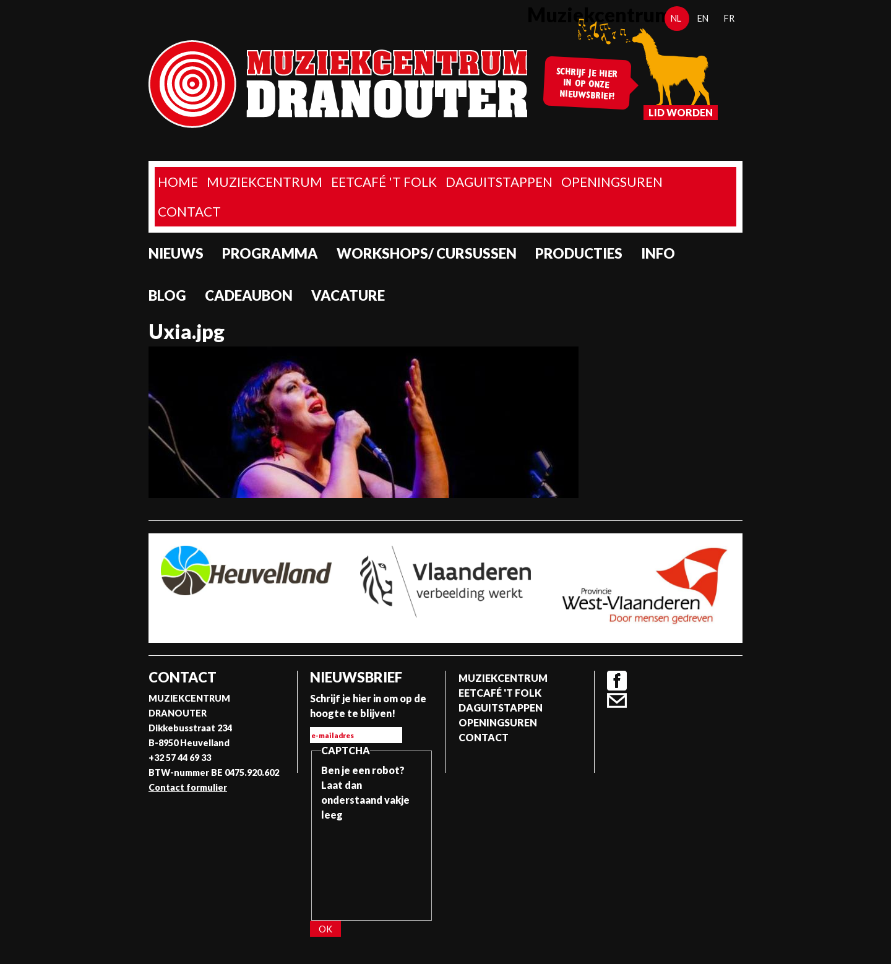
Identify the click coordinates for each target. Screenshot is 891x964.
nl (676, 18)
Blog (167, 295)
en (702, 18)
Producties (578, 253)
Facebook (617, 681)
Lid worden (680, 112)
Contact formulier (187, 787)
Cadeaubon (249, 295)
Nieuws (176, 253)
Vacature (348, 295)
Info (658, 253)
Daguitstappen (499, 181)
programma (270, 253)
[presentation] (372, 866)
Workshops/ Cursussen (427, 253)
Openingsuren (612, 181)
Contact (189, 211)
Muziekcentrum (264, 181)
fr (729, 18)
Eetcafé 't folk (384, 181)
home (178, 181)
